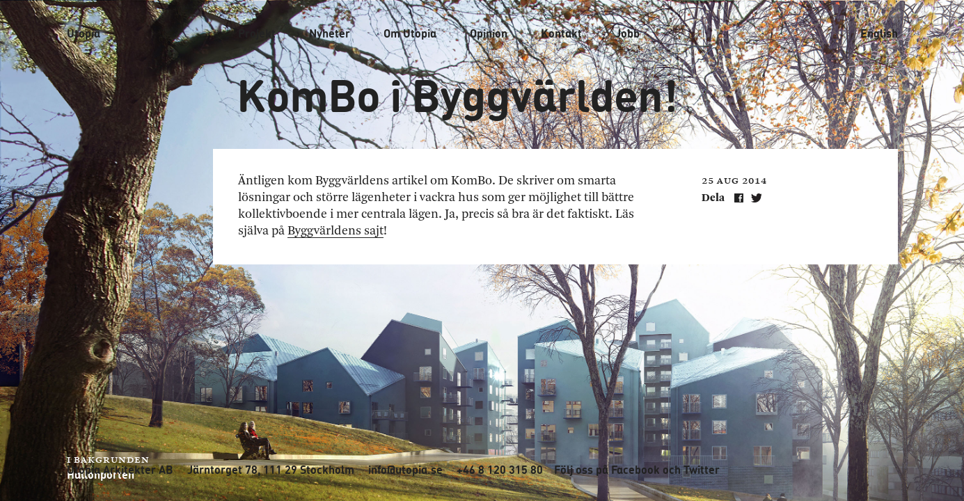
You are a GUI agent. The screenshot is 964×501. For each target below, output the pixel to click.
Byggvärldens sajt (335, 231)
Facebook (635, 470)
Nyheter (329, 33)
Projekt (257, 33)
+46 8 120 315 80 (500, 470)
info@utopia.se (405, 470)
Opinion (488, 33)
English (879, 33)
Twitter (702, 470)
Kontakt (561, 33)
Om (410, 33)
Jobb (627, 33)
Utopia (83, 33)
